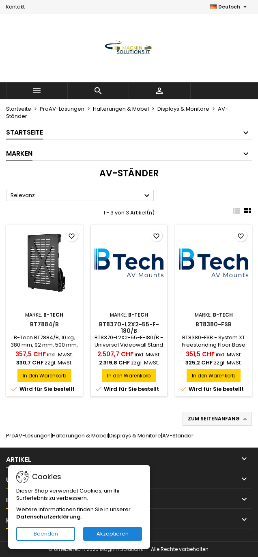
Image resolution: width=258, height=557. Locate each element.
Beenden (46, 534)
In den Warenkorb (44, 375)
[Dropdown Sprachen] (229, 7)
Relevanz (81, 196)
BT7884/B (44, 324)
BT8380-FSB (214, 324)
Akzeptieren (113, 534)
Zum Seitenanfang (218, 418)
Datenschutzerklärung (48, 517)
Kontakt (15, 6)
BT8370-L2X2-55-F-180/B (129, 327)
